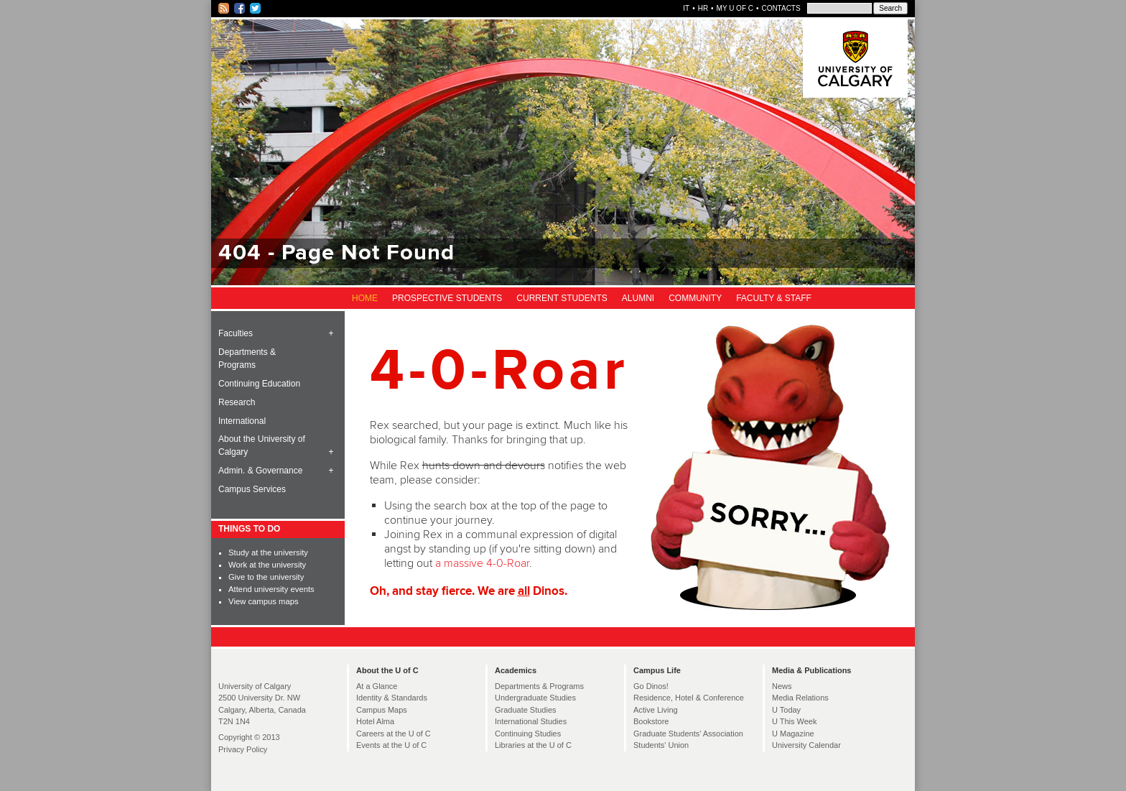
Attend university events (271, 589)
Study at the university (268, 552)
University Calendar (806, 745)
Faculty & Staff (773, 298)
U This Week (794, 721)
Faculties (235, 333)
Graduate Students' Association (688, 733)
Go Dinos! (651, 686)
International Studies (531, 721)
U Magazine (793, 733)
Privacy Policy (242, 749)
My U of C (735, 8)
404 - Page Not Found (336, 253)
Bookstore (651, 721)
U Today (786, 710)
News (781, 686)
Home (365, 298)
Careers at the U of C (393, 733)
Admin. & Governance (260, 471)
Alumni (638, 298)
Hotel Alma (375, 721)
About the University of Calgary (261, 445)
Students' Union (661, 745)
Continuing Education (259, 384)
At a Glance (376, 686)
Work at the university (267, 564)
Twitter (256, 8)
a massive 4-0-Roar (482, 563)
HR (703, 8)
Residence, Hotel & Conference (688, 697)
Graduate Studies (526, 710)
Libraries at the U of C (533, 745)
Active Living (655, 710)
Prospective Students (447, 298)
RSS (224, 8)
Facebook (240, 8)
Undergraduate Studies (535, 697)
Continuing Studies (528, 733)
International (242, 421)
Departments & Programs (247, 358)
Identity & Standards (391, 697)
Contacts (780, 8)
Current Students (561, 298)
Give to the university (266, 577)
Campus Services (252, 489)
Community (695, 298)
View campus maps (263, 601)
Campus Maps (381, 710)
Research (236, 402)
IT (686, 8)
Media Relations (800, 697)
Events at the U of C (391, 745)
